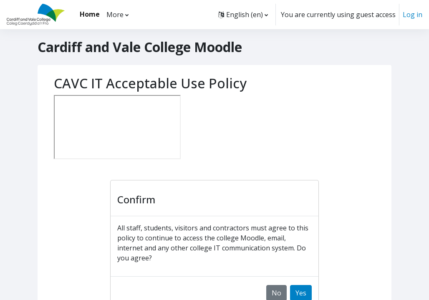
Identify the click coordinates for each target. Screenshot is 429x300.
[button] (243, 14)
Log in (412, 14)
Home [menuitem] (90, 14)
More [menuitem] (115, 14)
